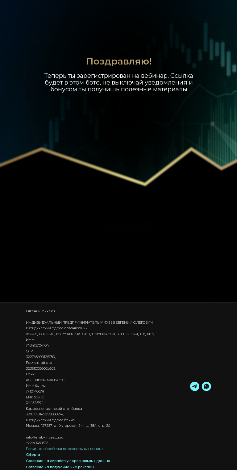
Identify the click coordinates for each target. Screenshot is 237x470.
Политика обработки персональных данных (64, 449)
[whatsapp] (206, 386)
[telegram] (194, 386)
